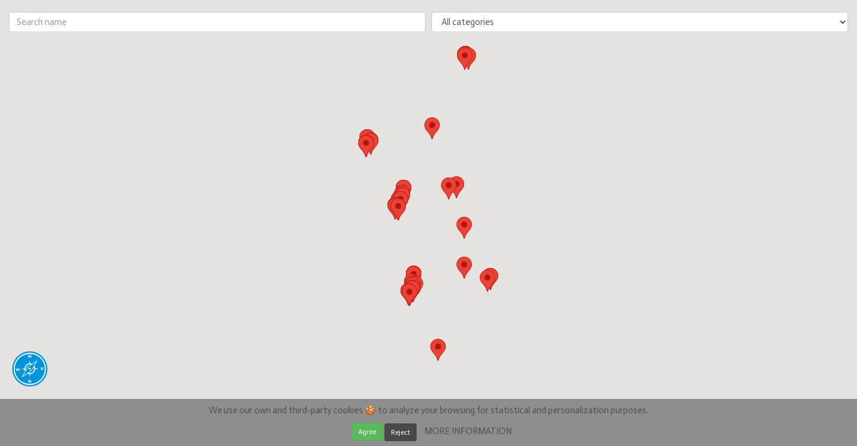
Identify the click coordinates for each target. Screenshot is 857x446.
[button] (487, 281)
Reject (400, 432)
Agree (367, 432)
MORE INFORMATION (468, 431)
